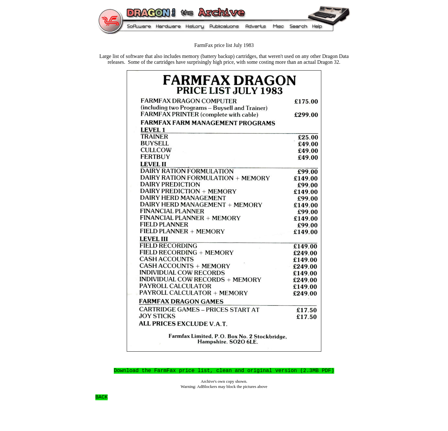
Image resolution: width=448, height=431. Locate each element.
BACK (101, 397)
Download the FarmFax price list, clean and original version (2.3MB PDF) (224, 371)
